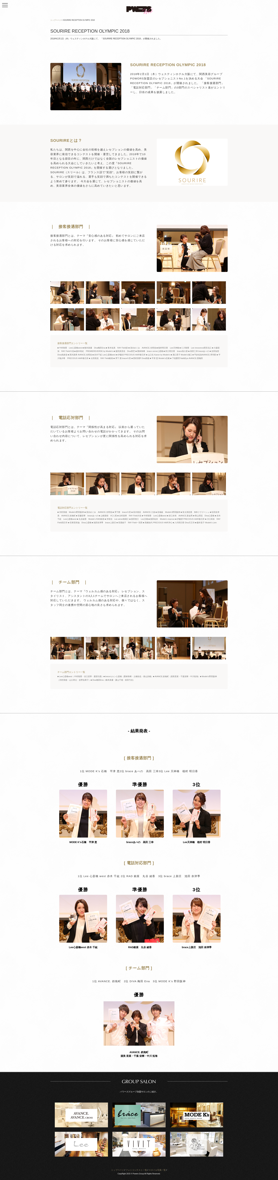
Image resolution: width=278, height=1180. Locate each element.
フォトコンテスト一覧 (136, 1170)
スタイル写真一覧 (157, 1170)
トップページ (117, 1170)
